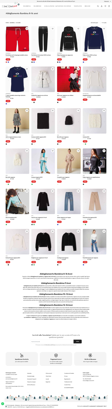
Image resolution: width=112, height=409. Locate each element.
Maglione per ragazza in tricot (39, 257)
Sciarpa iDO (86, 137)
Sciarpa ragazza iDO (36, 177)
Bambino (37, 6)
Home (7, 22)
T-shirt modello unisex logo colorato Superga (15, 96)
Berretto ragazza (10, 177)
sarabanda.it (92, 406)
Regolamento (67, 379)
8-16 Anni (18, 22)
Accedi (47, 379)
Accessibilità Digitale (69, 387)
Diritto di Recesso (31, 384)
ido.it (105, 406)
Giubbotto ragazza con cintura (39, 95)
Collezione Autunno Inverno (57, 6)
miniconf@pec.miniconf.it (88, 380)
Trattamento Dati (68, 382)
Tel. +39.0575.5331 (87, 379)
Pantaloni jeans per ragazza (90, 257)
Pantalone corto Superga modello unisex (17, 55)
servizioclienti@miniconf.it (11, 379)
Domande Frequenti (31, 379)
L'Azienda (29, 373)
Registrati (48, 382)
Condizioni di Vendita (69, 373)
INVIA (76, 341)
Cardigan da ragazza (62, 257)
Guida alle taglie (30, 376)
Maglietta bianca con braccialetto (92, 95)
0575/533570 (9, 383)
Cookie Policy (67, 384)
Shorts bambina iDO (11, 217)
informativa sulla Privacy (50, 344)
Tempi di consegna (31, 382)
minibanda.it (100, 406)
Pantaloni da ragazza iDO (90, 217)
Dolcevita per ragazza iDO (13, 257)
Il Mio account (49, 373)
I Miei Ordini (48, 376)
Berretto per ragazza (62, 137)
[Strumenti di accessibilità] (6, 406)
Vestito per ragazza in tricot (39, 217)
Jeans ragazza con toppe (64, 217)
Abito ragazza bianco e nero (13, 137)
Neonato (78, 6)
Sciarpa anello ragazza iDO (38, 137)
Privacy (66, 376)
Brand (87, 6)
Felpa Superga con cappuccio (65, 55)
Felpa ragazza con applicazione (91, 177)
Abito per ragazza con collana (65, 95)
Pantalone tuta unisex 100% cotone (41, 55)
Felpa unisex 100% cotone (90, 55)
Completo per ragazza (63, 177)
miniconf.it (86, 406)
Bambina (27, 6)
